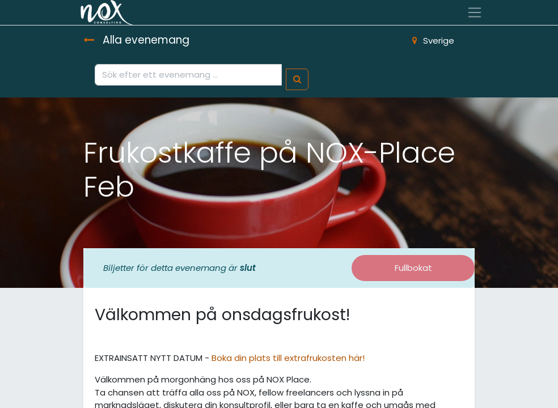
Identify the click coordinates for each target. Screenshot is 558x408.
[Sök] (297, 80)
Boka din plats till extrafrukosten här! (288, 358)
